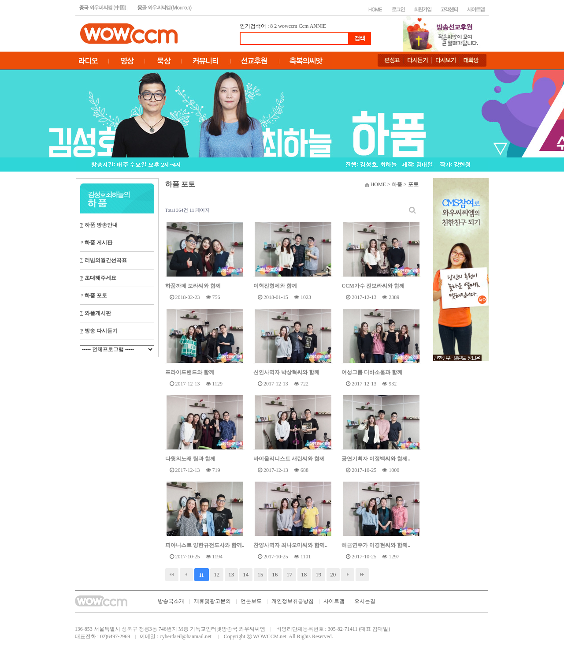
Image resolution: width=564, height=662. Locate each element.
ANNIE (318, 26)
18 (304, 574)
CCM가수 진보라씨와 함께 (372, 286)
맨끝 (362, 574)
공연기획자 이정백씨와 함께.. (375, 459)
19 (318, 574)
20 (333, 574)
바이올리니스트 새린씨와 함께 (289, 459)
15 (260, 574)
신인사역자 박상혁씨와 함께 (286, 372)
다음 (347, 574)
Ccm (304, 26)
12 (216, 574)
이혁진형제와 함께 (275, 286)
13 (231, 574)
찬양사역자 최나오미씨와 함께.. (290, 545)
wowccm (287, 26)
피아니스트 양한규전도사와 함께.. (205, 545)
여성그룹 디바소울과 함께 (371, 372)
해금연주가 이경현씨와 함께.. (375, 545)
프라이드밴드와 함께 (189, 372)
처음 (171, 574)
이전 (186, 574)
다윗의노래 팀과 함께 (190, 459)
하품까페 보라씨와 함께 (193, 286)
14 (246, 574)
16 (275, 574)
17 (289, 574)
